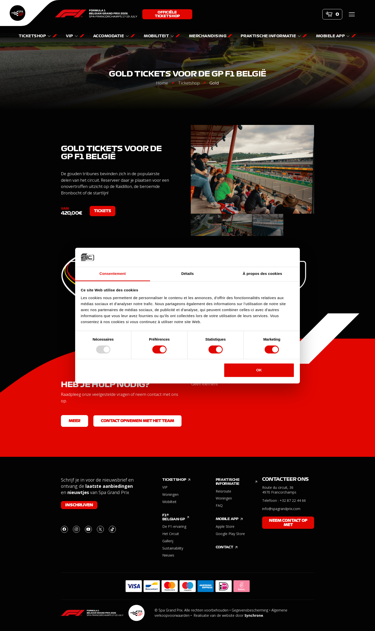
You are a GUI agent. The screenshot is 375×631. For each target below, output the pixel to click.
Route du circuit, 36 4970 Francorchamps (279, 490)
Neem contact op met (288, 523)
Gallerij (167, 541)
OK (259, 370)
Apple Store (225, 526)
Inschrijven (79, 505)
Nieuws (168, 555)
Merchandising (208, 36)
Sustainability (172, 548)
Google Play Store (230, 533)
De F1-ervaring (174, 526)
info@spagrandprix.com (281, 508)
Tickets (102, 211)
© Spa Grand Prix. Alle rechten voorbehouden (191, 610)
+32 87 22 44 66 (293, 500)
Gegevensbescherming (250, 610)
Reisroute (223, 491)
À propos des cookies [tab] (262, 274)
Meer (74, 421)
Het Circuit (170, 533)
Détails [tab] (187, 274)
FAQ (219, 505)
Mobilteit (169, 501)
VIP (165, 487)
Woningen (170, 494)
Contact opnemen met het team (137, 421)
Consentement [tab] (112, 274)
